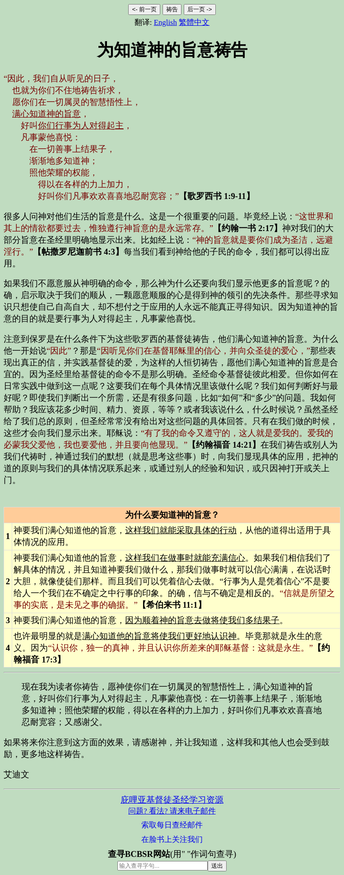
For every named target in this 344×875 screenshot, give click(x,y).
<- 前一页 (144, 9)
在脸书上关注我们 (172, 839)
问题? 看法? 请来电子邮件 (171, 811)
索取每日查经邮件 (172, 825)
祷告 (172, 9)
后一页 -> (199, 9)
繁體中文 (194, 22)
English (165, 22)
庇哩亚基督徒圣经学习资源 (172, 799)
